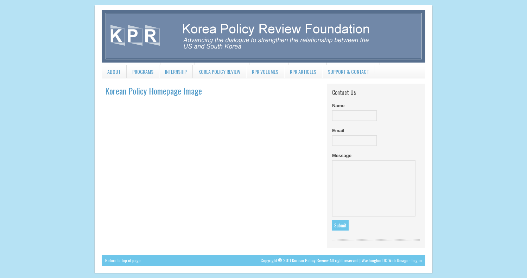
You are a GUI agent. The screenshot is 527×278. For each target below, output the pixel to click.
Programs (140, 73)
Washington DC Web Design (385, 260)
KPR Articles (300, 73)
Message (341, 155)
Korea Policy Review (216, 73)
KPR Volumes (262, 73)
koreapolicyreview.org (263, 35)
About (111, 73)
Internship (173, 73)
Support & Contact (345, 73)
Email (338, 130)
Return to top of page (123, 260)
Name (338, 105)
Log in (417, 260)
